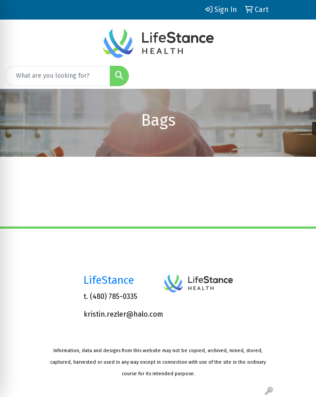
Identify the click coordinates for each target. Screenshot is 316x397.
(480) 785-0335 (113, 296)
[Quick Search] (57, 76)
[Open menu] (298, 76)
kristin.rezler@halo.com (123, 314)
